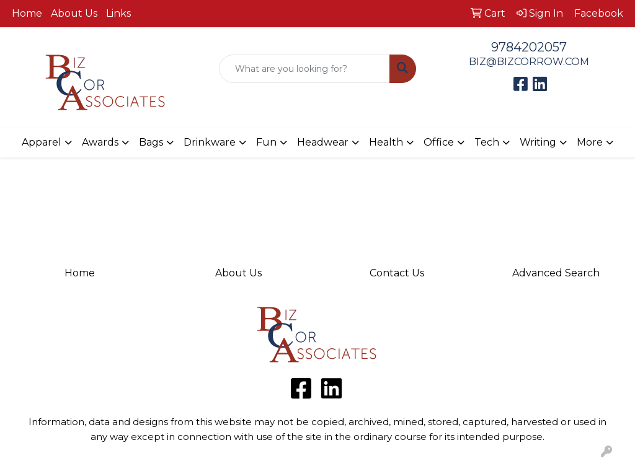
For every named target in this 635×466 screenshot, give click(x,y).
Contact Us (397, 273)
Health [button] (386, 142)
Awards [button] (100, 142)
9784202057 (529, 47)
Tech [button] (486, 142)
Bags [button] (151, 142)
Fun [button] (266, 142)
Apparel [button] (41, 142)
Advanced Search (556, 273)
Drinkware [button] (210, 142)
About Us (74, 13)
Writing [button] (538, 142)
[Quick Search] (304, 69)
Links (118, 13)
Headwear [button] (323, 142)
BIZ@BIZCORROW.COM (529, 62)
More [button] (590, 142)
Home (27, 13)
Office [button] (439, 142)
